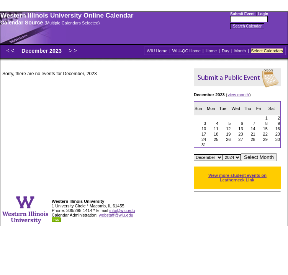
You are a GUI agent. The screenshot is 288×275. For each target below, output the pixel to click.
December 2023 (42, 51)
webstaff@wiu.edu (116, 215)
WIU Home (157, 51)
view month (238, 94)
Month (240, 51)
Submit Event (242, 14)
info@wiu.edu (122, 210)
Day (225, 51)
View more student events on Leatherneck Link (237, 177)
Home (211, 51)
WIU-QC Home (186, 51)
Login (263, 14)
